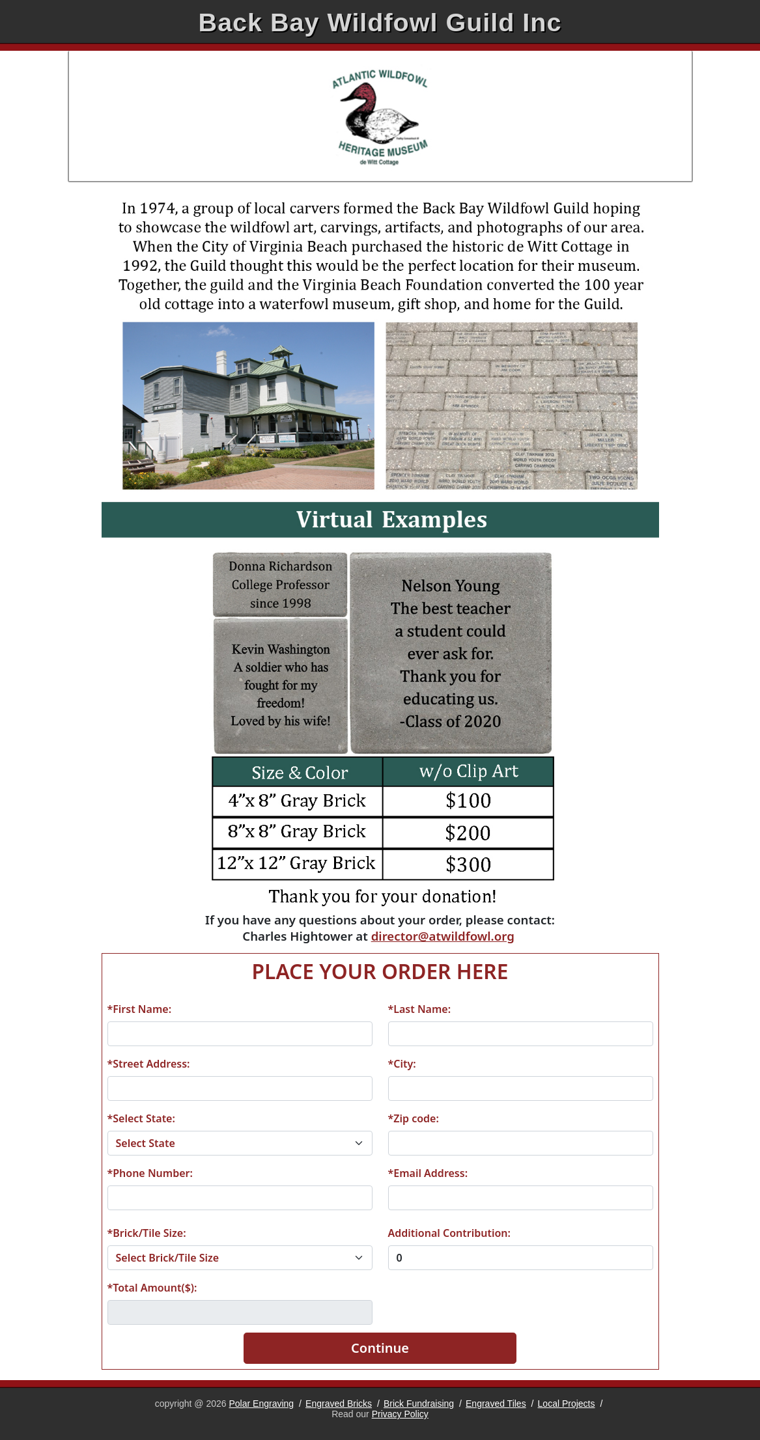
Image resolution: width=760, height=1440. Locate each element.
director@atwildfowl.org (442, 936)
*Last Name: (419, 1009)
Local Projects (566, 1403)
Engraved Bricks (338, 1403)
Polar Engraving (261, 1403)
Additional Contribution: (449, 1233)
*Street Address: (148, 1064)
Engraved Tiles (496, 1403)
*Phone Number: (150, 1173)
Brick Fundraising (419, 1403)
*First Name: (139, 1009)
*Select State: (141, 1118)
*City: (402, 1064)
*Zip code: (413, 1118)
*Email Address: (428, 1173)
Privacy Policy (400, 1414)
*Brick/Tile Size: (146, 1233)
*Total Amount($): (152, 1288)
